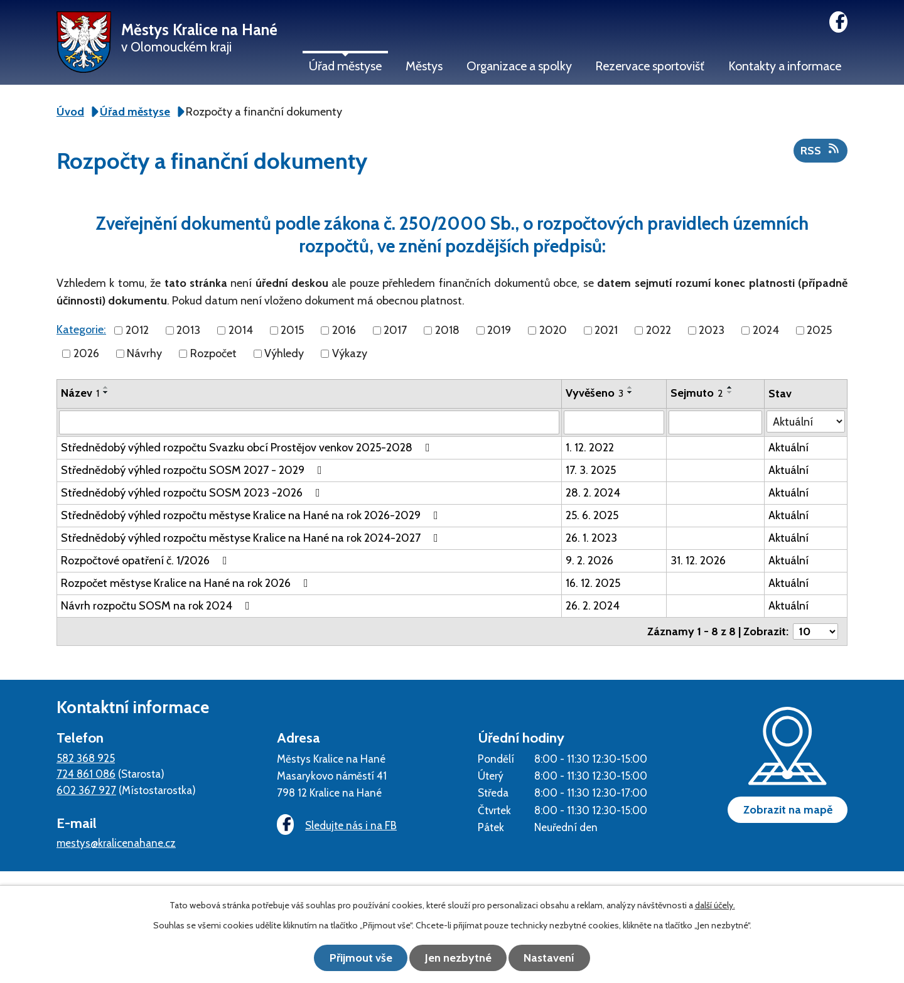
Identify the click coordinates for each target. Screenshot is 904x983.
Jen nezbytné (458, 958)
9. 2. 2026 (589, 560)
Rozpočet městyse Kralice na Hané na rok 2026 (187, 583)
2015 (292, 330)
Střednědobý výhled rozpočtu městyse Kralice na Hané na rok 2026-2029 (252, 515)
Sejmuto (696, 393)
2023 (711, 330)
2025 (819, 330)
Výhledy (284, 353)
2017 (395, 330)
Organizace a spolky (519, 65)
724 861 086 (86, 773)
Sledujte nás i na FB (336, 825)
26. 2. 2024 (593, 606)
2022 (658, 330)
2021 (606, 330)
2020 (553, 330)
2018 (447, 330)
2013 (188, 330)
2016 (344, 330)
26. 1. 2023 (591, 538)
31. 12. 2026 (698, 560)
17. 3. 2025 (591, 470)
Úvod (70, 112)
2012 (137, 330)
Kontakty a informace (784, 65)
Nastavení (552, 958)
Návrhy (144, 353)
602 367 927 (86, 790)
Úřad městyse (345, 65)
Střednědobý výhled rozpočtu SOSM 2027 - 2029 (194, 470)
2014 (241, 330)
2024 (766, 330)
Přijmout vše (357, 958)
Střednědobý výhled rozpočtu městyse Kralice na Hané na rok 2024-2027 (252, 538)
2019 (499, 330)
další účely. (715, 905)
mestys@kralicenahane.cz (116, 842)
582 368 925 (85, 758)
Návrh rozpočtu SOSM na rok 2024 (158, 606)
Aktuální (788, 447)
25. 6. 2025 (592, 515)
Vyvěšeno (594, 393)
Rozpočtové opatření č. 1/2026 (146, 560)
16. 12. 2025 (593, 583)
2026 (86, 353)
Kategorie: (81, 329)
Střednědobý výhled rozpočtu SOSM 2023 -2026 (193, 493)
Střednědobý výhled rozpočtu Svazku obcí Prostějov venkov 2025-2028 (248, 447)
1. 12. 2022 (590, 447)
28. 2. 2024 (593, 493)
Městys (424, 65)
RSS (820, 150)
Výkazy (349, 353)
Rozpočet (213, 353)
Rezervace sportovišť (649, 65)
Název (80, 393)
